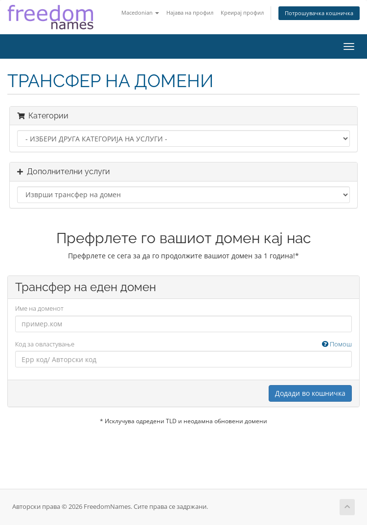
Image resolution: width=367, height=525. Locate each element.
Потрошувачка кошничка (319, 13)
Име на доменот (39, 308)
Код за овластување (183, 344)
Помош (337, 344)
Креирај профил (242, 12)
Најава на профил (189, 12)
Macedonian (140, 12)
